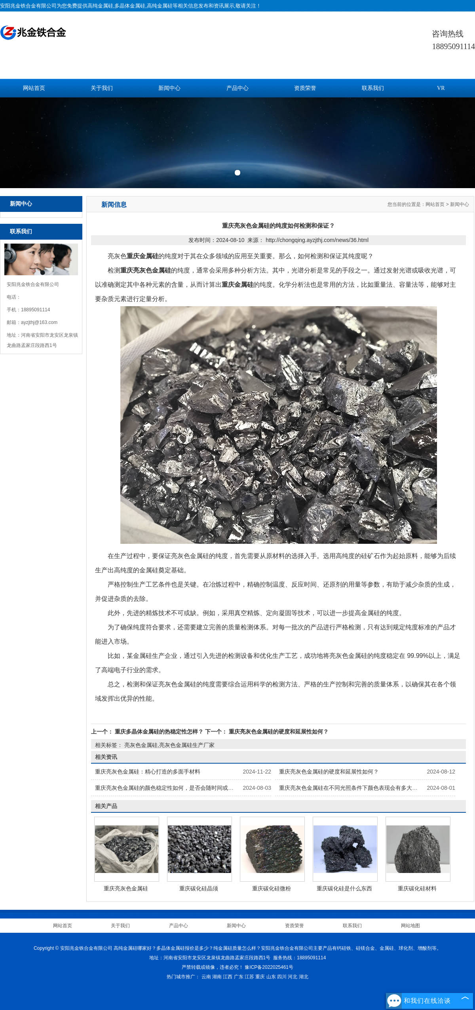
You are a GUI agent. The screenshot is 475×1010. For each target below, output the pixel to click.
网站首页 (34, 88)
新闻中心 (169, 88)
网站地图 (410, 925)
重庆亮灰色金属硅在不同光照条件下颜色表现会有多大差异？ (354, 788)
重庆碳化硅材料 (417, 888)
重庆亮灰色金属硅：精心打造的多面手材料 (147, 771)
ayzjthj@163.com (39, 322)
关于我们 (102, 88)
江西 (227, 977)
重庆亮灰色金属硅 (126, 888)
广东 (238, 977)
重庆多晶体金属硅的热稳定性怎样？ (159, 731)
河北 (292, 977)
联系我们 (373, 88)
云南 (206, 977)
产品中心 (237, 88)
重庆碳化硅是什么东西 (344, 888)
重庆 (260, 977)
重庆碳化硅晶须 (198, 888)
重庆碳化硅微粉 (271, 888)
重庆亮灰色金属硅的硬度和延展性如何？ (278, 731)
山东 (271, 977)
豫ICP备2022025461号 (269, 967)
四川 (282, 977)
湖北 (303, 977)
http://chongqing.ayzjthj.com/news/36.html (317, 240)
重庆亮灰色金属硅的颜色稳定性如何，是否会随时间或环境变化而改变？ (183, 788)
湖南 (217, 977)
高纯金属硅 (100, 6)
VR (441, 88)
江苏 (249, 977)
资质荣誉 (305, 88)
